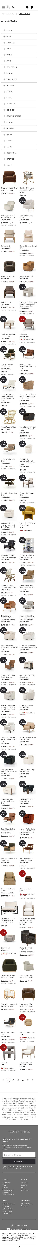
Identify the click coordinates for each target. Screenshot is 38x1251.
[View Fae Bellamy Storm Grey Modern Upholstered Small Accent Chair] (28, 292)
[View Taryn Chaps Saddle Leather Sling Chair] (9, 819)
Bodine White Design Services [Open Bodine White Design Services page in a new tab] (8, 1194)
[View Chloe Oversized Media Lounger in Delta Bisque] (28, 635)
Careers (5, 1188)
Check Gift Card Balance (27, 1205)
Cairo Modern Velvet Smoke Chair (27, 800)
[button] (19, 30)
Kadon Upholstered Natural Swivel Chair (8, 217)
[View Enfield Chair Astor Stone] (28, 205)
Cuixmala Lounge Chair (9, 1004)
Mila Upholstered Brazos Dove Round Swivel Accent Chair (8, 525)
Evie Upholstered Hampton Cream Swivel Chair (9, 647)
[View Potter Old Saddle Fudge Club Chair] (28, 938)
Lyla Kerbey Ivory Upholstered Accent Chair (8, 801)
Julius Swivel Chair (26, 276)
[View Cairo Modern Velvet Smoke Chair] (28, 789)
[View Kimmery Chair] (9, 292)
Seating (14, 14)
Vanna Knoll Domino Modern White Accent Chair (9, 739)
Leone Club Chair (26, 1063)
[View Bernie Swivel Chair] (9, 965)
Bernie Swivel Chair (8, 976)
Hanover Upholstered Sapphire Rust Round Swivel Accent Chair (27, 831)
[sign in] (27, 7)
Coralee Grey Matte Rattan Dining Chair (27, 189)
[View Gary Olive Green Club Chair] (9, 483)
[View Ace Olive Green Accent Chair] (9, 354)
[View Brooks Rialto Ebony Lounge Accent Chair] (9, 545)
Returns (24, 1185)
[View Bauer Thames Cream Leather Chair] (9, 324)
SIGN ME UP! (19, 1161)
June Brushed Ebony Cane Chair (27, 676)
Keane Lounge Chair (27, 1033)
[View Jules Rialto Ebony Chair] (9, 1022)
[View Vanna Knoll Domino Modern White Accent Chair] (9, 727)
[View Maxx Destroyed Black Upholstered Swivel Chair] (28, 417)
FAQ (22, 1188)
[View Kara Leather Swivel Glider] (9, 879)
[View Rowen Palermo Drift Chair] (9, 449)
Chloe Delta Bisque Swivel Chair (27, 706)
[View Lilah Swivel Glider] (28, 965)
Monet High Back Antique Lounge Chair (8, 587)
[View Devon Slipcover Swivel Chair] (28, 236)
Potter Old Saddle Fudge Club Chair (26, 949)
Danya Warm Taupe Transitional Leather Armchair (27, 587)
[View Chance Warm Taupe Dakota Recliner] (9, 665)
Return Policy (7, 1209)
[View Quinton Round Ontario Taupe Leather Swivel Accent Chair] (28, 385)
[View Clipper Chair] (9, 938)
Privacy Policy (8, 1206)
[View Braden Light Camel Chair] (28, 483)
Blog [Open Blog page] (4, 1185)
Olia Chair (23, 334)
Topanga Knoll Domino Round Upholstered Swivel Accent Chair (9, 707)
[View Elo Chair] (9, 1052)
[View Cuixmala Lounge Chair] (9, 994)
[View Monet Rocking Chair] (9, 417)
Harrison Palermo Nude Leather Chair (28, 738)
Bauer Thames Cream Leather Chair (8, 335)
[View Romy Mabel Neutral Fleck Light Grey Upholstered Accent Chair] (9, 385)
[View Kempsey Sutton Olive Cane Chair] (9, 848)
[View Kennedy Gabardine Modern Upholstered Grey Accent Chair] (28, 606)
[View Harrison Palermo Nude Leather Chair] (28, 727)
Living (9, 14)
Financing (24, 1190)
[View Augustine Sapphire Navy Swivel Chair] (28, 545)
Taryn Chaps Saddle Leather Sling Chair (8, 830)
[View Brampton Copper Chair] (9, 178)
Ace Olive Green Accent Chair (7, 365)
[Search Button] (13, 7)
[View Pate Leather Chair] (28, 994)
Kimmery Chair (6, 302)
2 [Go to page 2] (13, 1079)
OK (19, 1247)
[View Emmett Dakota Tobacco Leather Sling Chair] (28, 354)
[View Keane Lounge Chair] (28, 1022)
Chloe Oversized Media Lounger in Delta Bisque (28, 646)
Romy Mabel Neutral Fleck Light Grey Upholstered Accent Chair (8, 397)
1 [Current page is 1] (8, 1079)
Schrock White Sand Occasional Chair (8, 920)
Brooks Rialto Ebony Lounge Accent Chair (8, 556)
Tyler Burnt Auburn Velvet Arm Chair (26, 859)
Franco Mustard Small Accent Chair (27, 524)
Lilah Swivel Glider (26, 976)
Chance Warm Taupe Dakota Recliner (8, 676)
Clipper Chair (5, 948)
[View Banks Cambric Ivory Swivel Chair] (28, 759)
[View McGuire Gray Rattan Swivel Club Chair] (28, 908)
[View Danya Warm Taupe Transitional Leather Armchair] (28, 575)
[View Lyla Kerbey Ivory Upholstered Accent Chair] (9, 789)
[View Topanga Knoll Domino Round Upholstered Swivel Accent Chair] (9, 695)
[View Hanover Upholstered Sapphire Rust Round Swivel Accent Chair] (28, 819)
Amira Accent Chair (27, 889)
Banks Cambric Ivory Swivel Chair (27, 771)
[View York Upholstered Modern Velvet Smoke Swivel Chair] (9, 759)
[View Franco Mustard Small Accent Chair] (28, 513)
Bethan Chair (5, 246)
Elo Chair (4, 1063)
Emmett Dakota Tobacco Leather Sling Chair (28, 366)
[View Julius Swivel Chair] (28, 266)
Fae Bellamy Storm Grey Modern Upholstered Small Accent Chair (28, 304)
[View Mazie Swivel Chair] (9, 266)
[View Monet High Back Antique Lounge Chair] (9, 575)
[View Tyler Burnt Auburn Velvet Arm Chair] (28, 848)
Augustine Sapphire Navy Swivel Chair (27, 556)
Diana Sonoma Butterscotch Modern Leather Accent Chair (8, 618)
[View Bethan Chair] (9, 236)
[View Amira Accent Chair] (28, 879)
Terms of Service (9, 1204)
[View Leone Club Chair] (28, 1052)
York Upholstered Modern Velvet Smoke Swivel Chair (9, 771)
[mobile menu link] (3, 8)
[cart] (32, 7)
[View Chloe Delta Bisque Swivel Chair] (28, 695)
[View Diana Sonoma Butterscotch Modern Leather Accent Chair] (9, 606)
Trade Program (8, 1190)
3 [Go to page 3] (18, 1079)
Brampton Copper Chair (9, 188)
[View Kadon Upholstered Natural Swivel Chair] (9, 205)
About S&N (7, 1182)
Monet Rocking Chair (8, 427)
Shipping (24, 1182)
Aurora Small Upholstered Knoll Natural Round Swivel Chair (27, 462)
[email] (19, 1155)
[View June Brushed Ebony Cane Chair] (28, 665)
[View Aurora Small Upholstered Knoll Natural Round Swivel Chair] (28, 449)
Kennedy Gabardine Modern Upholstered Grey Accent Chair (27, 618)
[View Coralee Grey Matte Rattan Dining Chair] (28, 178)
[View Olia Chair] (28, 324)
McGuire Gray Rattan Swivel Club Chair (27, 920)
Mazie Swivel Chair (7, 276)
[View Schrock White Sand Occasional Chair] (9, 908)
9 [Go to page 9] (28, 1079)
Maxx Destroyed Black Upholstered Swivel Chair (27, 429)
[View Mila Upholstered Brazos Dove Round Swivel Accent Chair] (9, 513)
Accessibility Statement (7, 1212)
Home (3, 14)
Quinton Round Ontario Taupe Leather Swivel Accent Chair (28, 397)
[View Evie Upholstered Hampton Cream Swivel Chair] (9, 635)
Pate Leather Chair (26, 1004)
